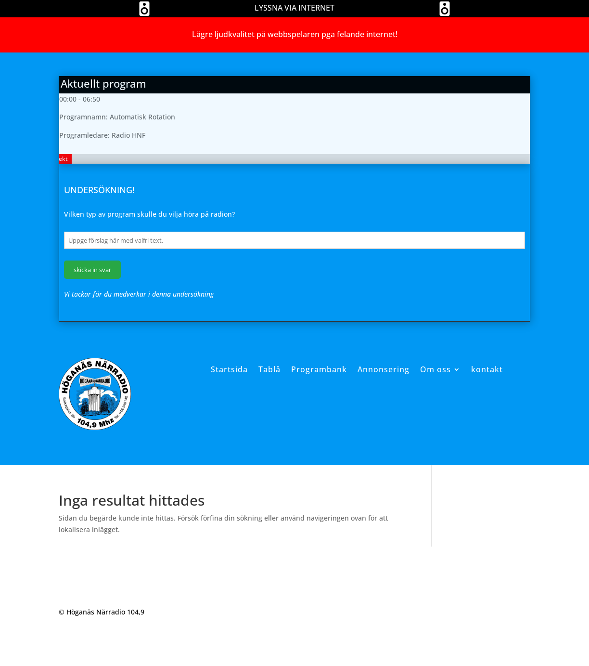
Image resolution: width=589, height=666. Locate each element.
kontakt (487, 369)
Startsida (229, 369)
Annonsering (384, 369)
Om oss (435, 369)
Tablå (269, 369)
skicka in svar (92, 269)
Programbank (319, 369)
